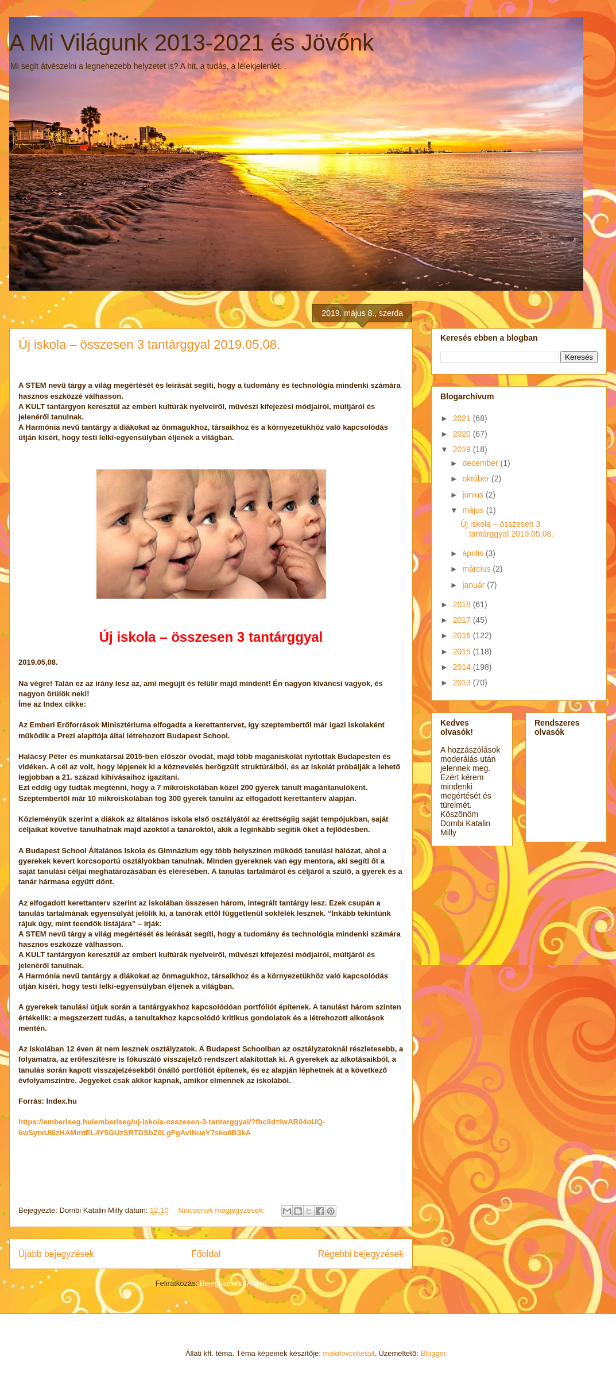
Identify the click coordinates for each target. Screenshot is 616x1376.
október (476, 478)
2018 (463, 604)
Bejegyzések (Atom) (233, 1283)
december (481, 463)
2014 (463, 667)
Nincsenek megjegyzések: (222, 1210)
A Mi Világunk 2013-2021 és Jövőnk (191, 42)
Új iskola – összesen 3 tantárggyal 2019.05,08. (149, 344)
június (473, 494)
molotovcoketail (349, 1353)
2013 (463, 682)
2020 (463, 433)
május (474, 510)
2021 (463, 418)
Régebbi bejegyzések (361, 1254)
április (473, 553)
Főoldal (205, 1254)
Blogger (432, 1353)
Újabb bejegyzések (56, 1254)
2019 (463, 449)
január (474, 584)
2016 (463, 635)
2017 (463, 620)
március (477, 568)
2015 (463, 651)
